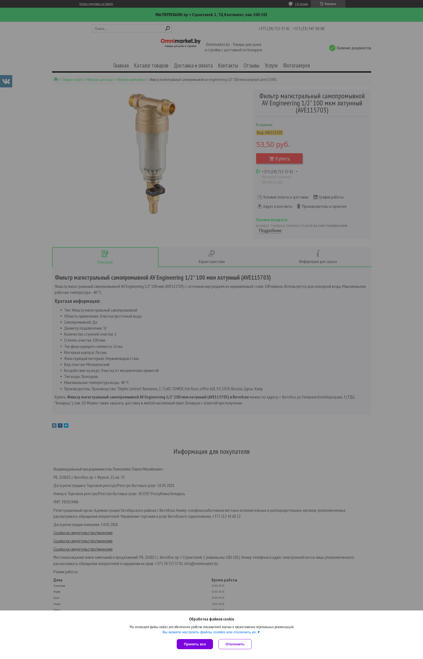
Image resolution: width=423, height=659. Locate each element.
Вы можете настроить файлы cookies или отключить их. (210, 632)
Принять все (195, 644)
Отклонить (235, 644)
